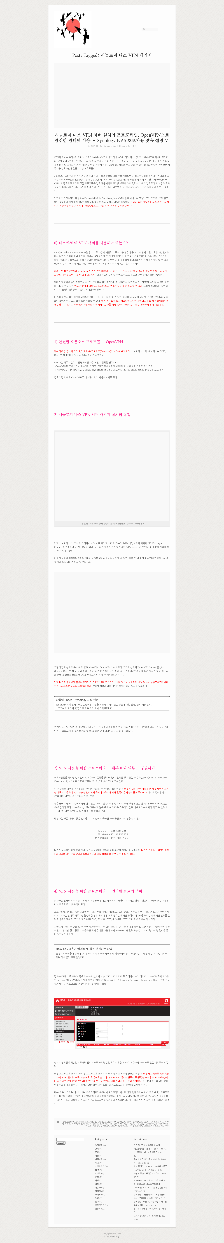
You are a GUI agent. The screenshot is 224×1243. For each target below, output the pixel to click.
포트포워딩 (148, 1126)
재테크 (98, 1195)
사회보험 (99, 1159)
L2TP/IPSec (100, 1122)
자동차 (98, 1188)
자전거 (98, 1191)
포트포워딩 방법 (161, 1126)
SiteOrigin (116, 1237)
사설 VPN (139, 1124)
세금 (97, 1163)
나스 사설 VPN (115, 1124)
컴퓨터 (133, 146)
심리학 (98, 1174)
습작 (97, 1170)
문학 (97, 1152)
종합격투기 (99, 1205)
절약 (97, 1198)
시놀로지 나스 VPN (153, 1124)
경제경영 (99, 1145)
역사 (97, 1181)
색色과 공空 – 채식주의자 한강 (147, 1174)
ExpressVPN (68, 1122)
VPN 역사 (75, 1124)
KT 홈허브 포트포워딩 (84, 1122)
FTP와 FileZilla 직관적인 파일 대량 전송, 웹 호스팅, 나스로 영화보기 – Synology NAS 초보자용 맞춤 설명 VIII (150, 1184)
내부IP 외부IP (128, 1124)
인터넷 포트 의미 (135, 1126)
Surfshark (137, 1122)
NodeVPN (110, 1122)
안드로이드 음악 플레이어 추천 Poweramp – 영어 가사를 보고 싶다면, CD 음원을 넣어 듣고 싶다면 (150, 1148)
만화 (97, 1149)
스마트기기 (99, 1166)
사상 (97, 1156)
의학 (97, 1184)
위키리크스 (122, 1126)
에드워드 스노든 (110, 1126)
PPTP (129, 1122)
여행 (97, 1177)
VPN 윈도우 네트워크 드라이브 (94, 1124)
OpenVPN (121, 1122)
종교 (97, 1202)
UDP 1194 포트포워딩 (153, 1122)
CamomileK (109, 146)
